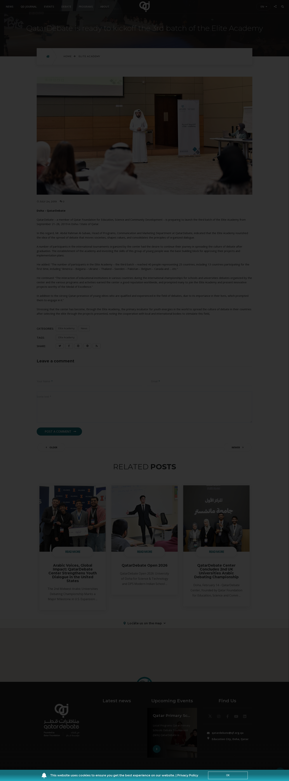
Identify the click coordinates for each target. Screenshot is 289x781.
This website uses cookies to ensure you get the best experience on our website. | (113, 775)
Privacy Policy (187, 775)
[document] (144, 390)
